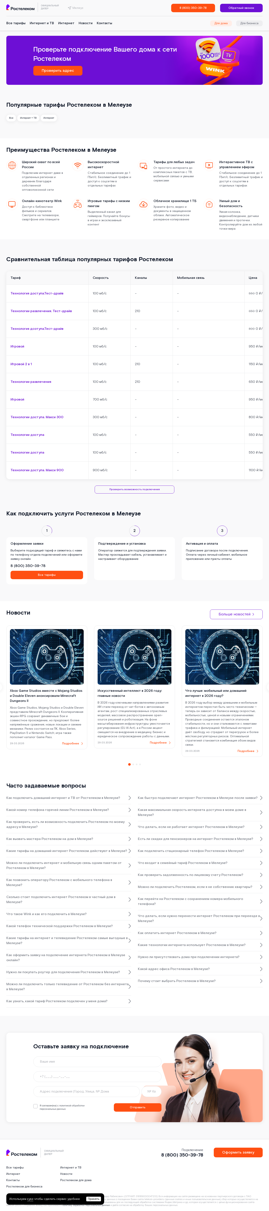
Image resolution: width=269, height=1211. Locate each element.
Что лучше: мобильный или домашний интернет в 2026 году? (215, 693)
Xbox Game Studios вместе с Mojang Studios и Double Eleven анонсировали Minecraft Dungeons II (46, 696)
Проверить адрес (58, 70)
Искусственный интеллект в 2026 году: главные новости (130, 693)
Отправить (137, 1107)
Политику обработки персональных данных (86, 1205)
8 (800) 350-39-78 (193, 8)
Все (11, 118)
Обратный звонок (241, 8)
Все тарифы (16, 23)
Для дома (221, 23)
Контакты (104, 23)
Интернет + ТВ (28, 118)
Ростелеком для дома (75, 1180)
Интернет (66, 23)
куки (30, 1199)
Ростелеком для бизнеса (24, 1186)
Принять (93, 1199)
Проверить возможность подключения (134, 489)
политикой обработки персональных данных (62, 1107)
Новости (86, 23)
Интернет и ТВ (42, 23)
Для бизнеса (249, 23)
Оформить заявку (238, 1152)
